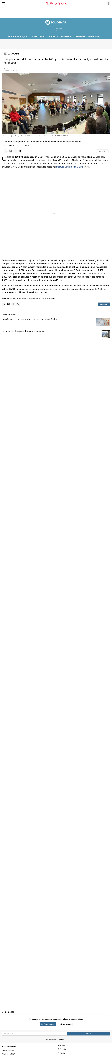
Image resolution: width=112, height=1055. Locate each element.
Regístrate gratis (47, 1024)
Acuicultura (38, 36)
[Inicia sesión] (108, 3)
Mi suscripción (8, 1050)
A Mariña (61, 1053)
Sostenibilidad (96, 36)
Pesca (15, 298)
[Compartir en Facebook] (15, 151)
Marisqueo (22, 298)
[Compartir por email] (10, 151)
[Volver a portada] (56, 3)
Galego (61, 1039)
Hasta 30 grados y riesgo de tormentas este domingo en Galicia (29, 319)
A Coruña (62, 1049)
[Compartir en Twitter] (20, 151)
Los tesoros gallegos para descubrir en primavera (23, 331)
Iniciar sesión (66, 1024)
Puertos (53, 36)
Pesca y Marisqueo (18, 36)
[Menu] (3, 3)
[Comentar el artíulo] (102, 151)
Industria (66, 36)
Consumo (80, 36)
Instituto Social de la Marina (69, 167)
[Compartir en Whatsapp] (6, 151)
